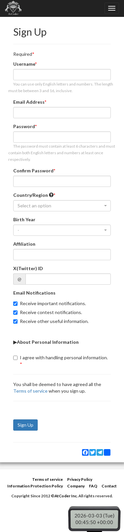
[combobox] (62, 205)
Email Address (29, 102)
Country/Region (33, 195)
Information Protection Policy (35, 485)
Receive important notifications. (49, 303)
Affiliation (24, 244)
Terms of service (30, 391)
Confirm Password (33, 170)
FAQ (93, 485)
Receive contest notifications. (47, 312)
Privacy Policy (79, 479)
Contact (109, 485)
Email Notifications (34, 293)
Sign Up (25, 425)
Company (76, 485)
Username (24, 64)
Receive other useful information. (51, 321)
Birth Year (24, 219)
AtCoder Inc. (66, 495)
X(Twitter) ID (28, 268)
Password (24, 126)
